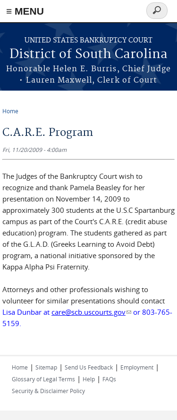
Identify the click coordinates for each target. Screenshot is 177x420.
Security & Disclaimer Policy (48, 391)
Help (89, 379)
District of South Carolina (88, 54)
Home (10, 111)
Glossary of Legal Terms (43, 379)
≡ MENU (25, 11)
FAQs (109, 379)
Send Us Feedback (89, 367)
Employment (136, 367)
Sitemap (46, 367)
